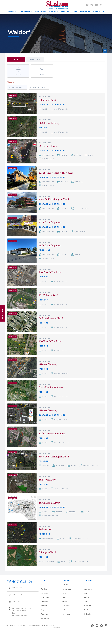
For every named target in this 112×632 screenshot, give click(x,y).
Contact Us (45, 618)
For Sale (44, 589)
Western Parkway (48, 365)
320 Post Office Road (50, 341)
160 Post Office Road (50, 272)
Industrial (65, 585)
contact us (98, 12)
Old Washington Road (51, 318)
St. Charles (66, 614)
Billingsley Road (47, 100)
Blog (75, 12)
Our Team (44, 601)
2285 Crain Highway (50, 223)
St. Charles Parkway (49, 123)
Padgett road (45, 530)
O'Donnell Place (48, 146)
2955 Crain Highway (50, 246)
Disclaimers (56, 628)
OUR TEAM (53, 12)
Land (64, 593)
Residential (66, 606)
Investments (66, 589)
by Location (40, 12)
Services (44, 606)
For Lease (44, 593)
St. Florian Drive (47, 480)
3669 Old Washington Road (54, 457)
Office (64, 601)
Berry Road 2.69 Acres (51, 388)
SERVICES (65, 12)
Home (43, 585)
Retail (64, 610)
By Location (45, 597)
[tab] (16, 59)
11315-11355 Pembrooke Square (56, 173)
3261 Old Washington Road (54, 200)
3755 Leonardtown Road (52, 434)
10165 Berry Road (48, 295)
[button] (12, 11)
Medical (65, 597)
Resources (85, 12)
